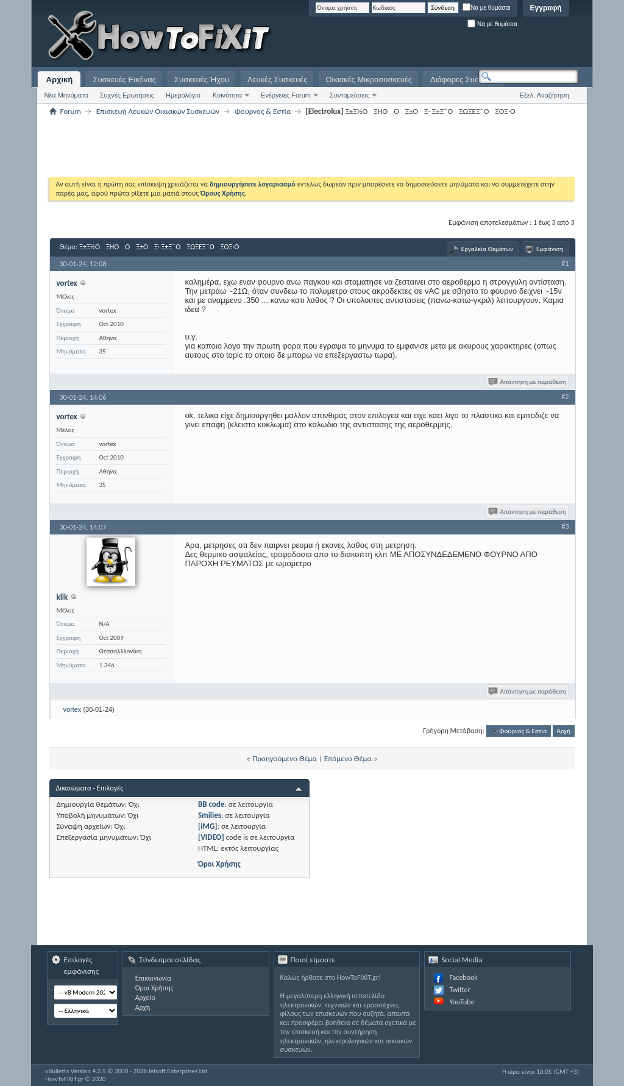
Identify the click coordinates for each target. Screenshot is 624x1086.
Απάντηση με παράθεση (528, 382)
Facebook (463, 977)
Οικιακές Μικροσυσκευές (368, 79)
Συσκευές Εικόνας (124, 79)
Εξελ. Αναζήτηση (544, 95)
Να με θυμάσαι (487, 7)
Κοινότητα (227, 95)
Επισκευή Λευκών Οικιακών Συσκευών (157, 111)
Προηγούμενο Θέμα (284, 758)
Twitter (459, 989)
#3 (565, 526)
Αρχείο (145, 997)
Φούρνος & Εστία (263, 111)
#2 (565, 396)
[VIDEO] (211, 837)
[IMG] (208, 826)
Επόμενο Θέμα (348, 758)
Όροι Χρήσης (219, 863)
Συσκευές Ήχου (201, 79)
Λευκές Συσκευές (277, 79)
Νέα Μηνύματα (66, 95)
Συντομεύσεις (349, 95)
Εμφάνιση (550, 249)
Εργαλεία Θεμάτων (487, 249)
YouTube (461, 1002)
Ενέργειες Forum (286, 95)
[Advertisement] (426, 36)
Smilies (209, 815)
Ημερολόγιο (183, 95)
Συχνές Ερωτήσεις (127, 95)
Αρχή (563, 731)
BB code (211, 804)
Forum (70, 111)
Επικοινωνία (153, 978)
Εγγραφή (546, 8)
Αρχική (59, 79)
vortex (72, 709)
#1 (565, 263)
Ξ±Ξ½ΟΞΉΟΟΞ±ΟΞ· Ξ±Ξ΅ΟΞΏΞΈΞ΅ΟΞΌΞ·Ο (162, 247)
